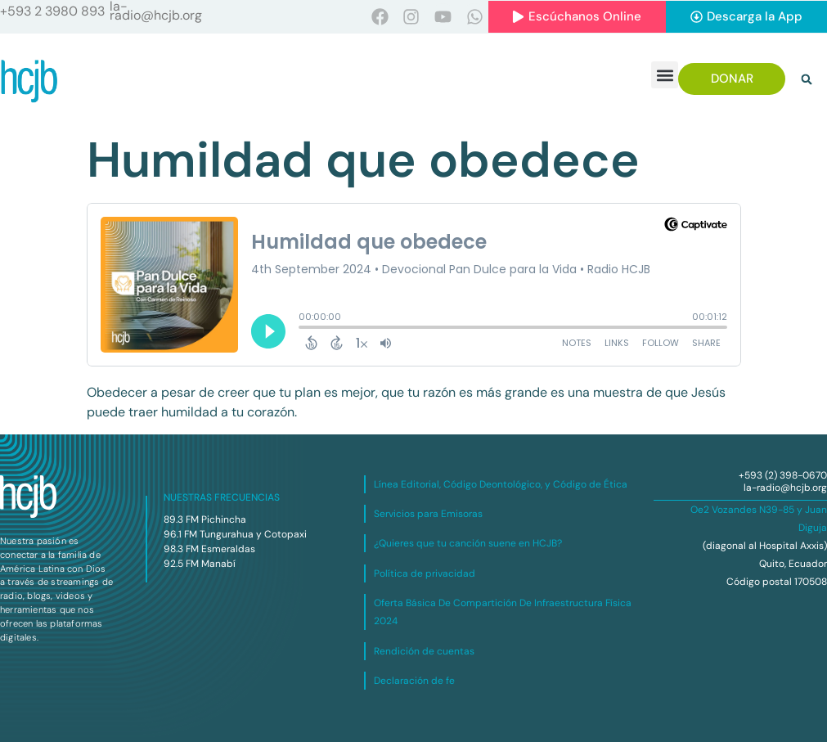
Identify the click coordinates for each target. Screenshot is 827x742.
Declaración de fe (414, 680)
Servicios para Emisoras (428, 513)
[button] (664, 74)
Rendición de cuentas (424, 651)
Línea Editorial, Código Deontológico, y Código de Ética (500, 484)
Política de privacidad (424, 573)
